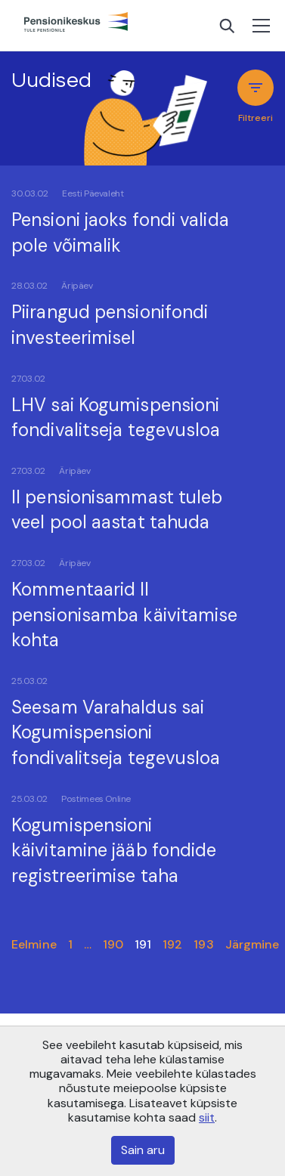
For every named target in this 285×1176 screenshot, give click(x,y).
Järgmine (252, 944)
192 (172, 944)
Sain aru (143, 1150)
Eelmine (34, 944)
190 (113, 944)
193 (203, 944)
